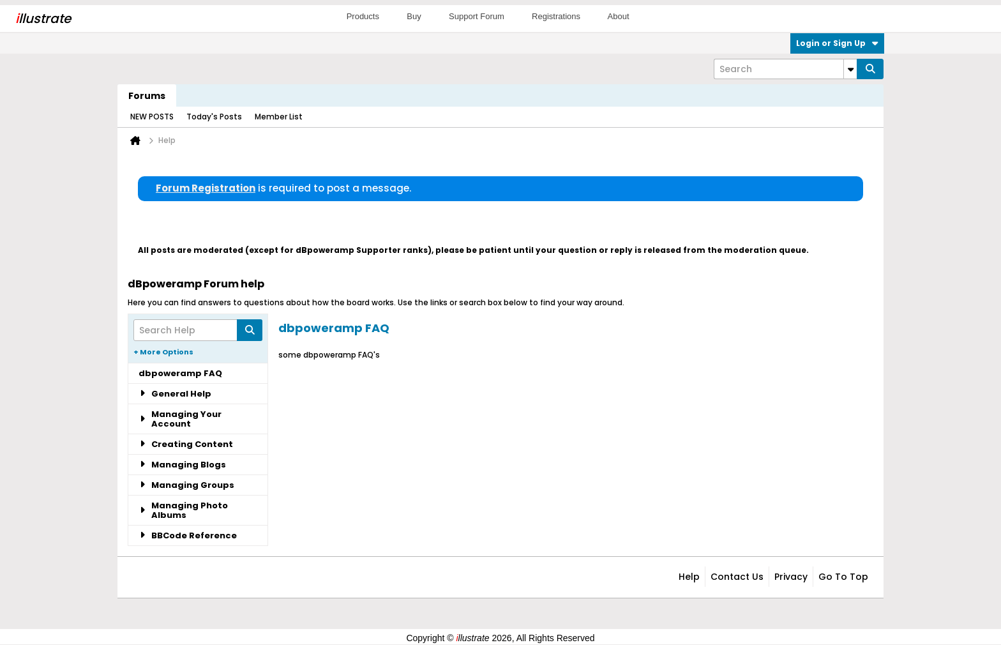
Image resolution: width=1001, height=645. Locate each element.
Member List (279, 116)
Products (363, 16)
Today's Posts (214, 116)
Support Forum (476, 16)
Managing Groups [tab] (186, 485)
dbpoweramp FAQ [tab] (180, 373)
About (618, 16)
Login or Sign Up (837, 43)
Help (689, 576)
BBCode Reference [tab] (188, 535)
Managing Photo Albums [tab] (183, 510)
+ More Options (163, 352)
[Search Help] (197, 330)
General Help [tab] (175, 394)
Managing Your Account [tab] (180, 419)
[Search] (785, 69)
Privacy (791, 576)
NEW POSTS (152, 116)
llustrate (43, 18)
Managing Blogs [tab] (182, 465)
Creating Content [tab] (186, 444)
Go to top (843, 576)
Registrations (556, 16)
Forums (146, 95)
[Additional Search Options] (850, 69)
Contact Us (737, 576)
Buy (414, 16)
